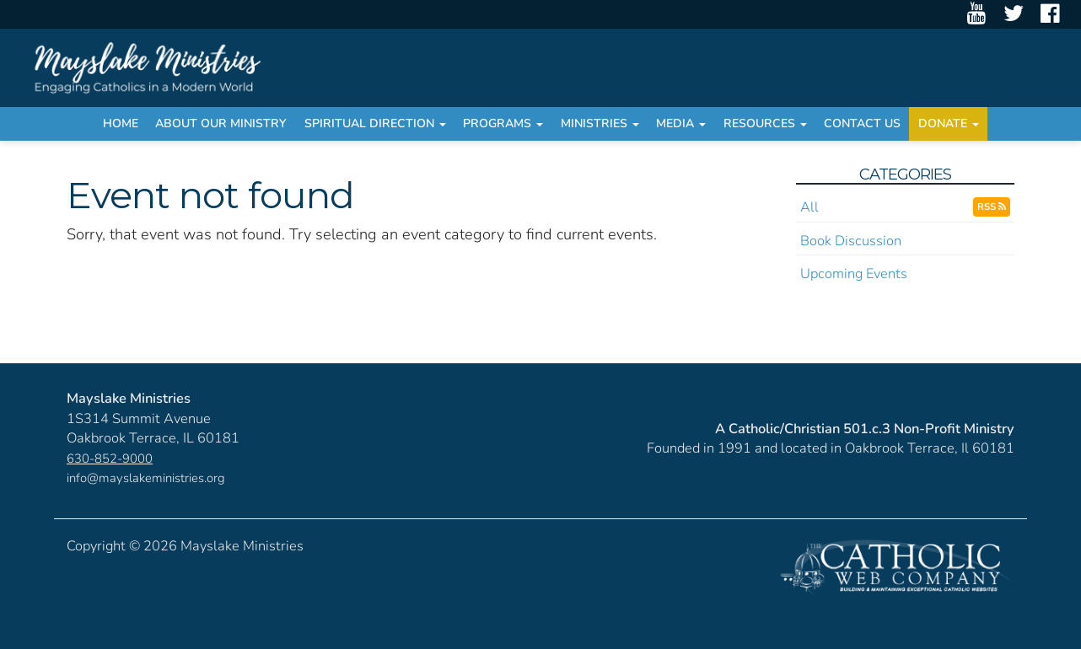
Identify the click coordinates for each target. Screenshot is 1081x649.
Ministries (600, 123)
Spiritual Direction (375, 123)
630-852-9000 (110, 458)
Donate (948, 123)
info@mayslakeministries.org (146, 477)
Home (120, 123)
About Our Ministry (221, 123)
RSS (991, 206)
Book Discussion (850, 240)
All (809, 207)
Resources (765, 123)
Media (681, 123)
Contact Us (862, 123)
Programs (503, 123)
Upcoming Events (853, 273)
